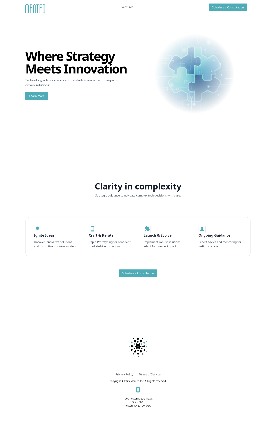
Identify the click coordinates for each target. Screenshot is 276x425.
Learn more (37, 96)
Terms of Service (150, 374)
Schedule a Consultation (228, 7)
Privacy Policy (124, 374)
